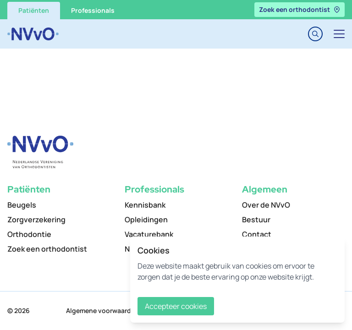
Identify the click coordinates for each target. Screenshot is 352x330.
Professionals (93, 10)
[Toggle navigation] (339, 33)
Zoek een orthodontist (299, 9)
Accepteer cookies (176, 306)
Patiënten (33, 10)
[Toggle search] (315, 34)
